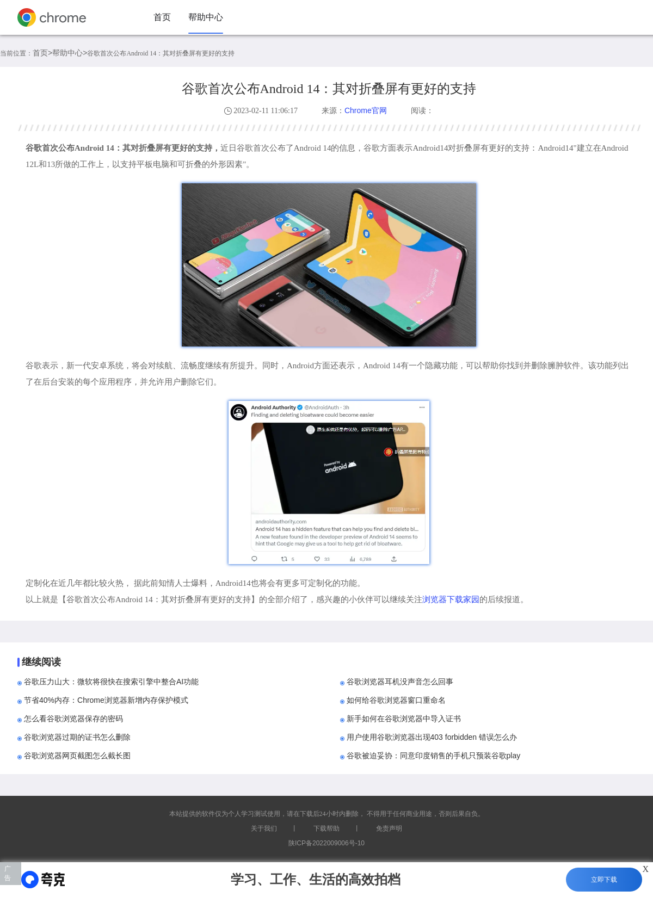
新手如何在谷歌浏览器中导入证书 (404, 718)
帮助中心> (69, 52)
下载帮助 (326, 828)
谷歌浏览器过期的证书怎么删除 (77, 737)
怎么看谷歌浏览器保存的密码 (73, 718)
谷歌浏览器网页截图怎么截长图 (77, 755)
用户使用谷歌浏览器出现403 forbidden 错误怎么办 (432, 737)
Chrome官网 (365, 110)
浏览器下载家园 (450, 599)
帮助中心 (205, 17)
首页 (162, 17)
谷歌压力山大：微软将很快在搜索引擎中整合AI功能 (111, 681)
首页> (42, 52)
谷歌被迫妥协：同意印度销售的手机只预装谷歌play (434, 755)
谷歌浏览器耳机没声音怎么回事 (400, 681)
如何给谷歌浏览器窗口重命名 (396, 700)
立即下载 (604, 879)
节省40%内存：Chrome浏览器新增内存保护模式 (106, 700)
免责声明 (389, 828)
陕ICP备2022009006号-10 (326, 843)
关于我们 (264, 828)
